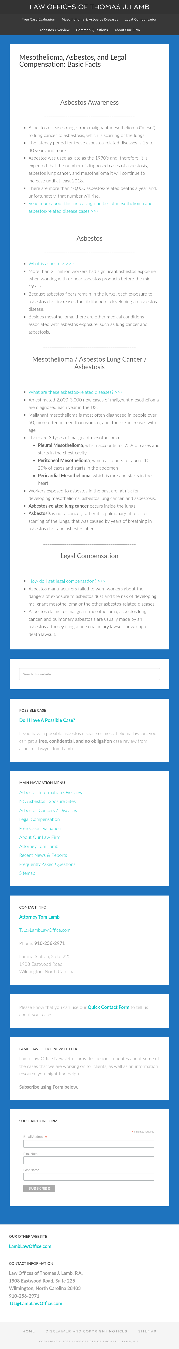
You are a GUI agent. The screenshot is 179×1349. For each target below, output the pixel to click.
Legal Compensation (39, 819)
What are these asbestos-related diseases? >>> (75, 392)
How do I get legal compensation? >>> (67, 581)
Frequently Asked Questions (47, 864)
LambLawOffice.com (30, 1246)
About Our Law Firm (39, 837)
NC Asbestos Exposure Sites (47, 801)
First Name (31, 1154)
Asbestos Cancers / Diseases (48, 810)
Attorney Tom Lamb (38, 846)
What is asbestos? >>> (51, 263)
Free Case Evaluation (40, 828)
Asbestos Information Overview (51, 792)
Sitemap (27, 873)
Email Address (35, 1137)
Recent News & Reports (43, 855)
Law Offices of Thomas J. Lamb (90, 7)
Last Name (31, 1170)
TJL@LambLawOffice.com (44, 930)
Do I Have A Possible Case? (47, 720)
